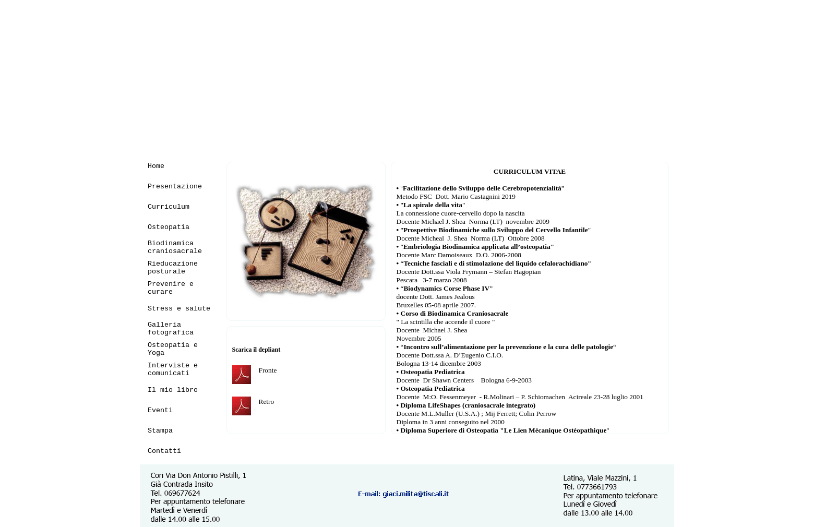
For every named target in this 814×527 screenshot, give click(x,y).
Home (156, 166)
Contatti (164, 451)
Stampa (160, 431)
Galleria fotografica (171, 329)
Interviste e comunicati (173, 369)
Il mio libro (173, 390)
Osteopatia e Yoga (173, 349)
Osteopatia (168, 227)
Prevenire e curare (171, 288)
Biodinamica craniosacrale (175, 247)
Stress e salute (179, 309)
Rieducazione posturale (173, 268)
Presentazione (175, 186)
